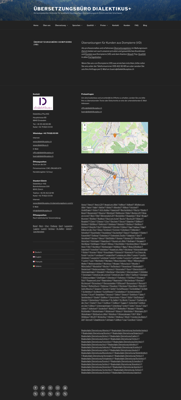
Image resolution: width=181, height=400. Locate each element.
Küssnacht (129, 252)
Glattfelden (110, 238)
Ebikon (124, 227)
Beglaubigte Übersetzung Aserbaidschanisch (130, 330)
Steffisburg (138, 297)
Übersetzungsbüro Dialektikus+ (82, 9)
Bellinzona (120, 213)
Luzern (44, 229)
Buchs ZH (131, 218)
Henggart (140, 241)
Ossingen (144, 275)
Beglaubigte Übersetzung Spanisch (127, 367)
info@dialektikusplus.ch (42, 210)
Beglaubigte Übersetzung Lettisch (95, 350)
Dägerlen (130, 221)
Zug (124, 320)
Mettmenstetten (95, 263)
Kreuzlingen (109, 252)
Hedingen (131, 241)
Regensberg (107, 280)
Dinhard (84, 227)
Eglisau (136, 227)
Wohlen (111, 317)
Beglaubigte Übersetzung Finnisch (124, 339)
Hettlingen (95, 244)
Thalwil (93, 303)
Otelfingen (101, 277)
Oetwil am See (118, 275)
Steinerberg (94, 300)
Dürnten (116, 227)
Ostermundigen (89, 277)
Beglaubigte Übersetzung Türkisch (128, 370)
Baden (143, 210)
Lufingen (136, 258)
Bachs (136, 210)
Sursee (132, 300)
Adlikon (122, 204)
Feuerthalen (95, 232)
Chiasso (100, 221)
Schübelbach (120, 291)
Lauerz (135, 255)
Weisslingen (86, 314)
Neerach (110, 269)
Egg (130, 227)
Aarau (83, 204)
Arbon (95, 210)
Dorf (99, 227)
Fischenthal (117, 232)
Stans (123, 297)
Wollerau (119, 317)
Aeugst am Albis (110, 204)
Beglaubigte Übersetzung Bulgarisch (127, 333)
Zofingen (110, 320)
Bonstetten (120, 216)
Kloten (85, 252)
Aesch (90, 204)
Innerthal (94, 249)
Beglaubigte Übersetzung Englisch (124, 336)
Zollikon (118, 320)
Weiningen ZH (140, 311)
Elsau (100, 230)
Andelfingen (86, 210)
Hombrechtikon (132, 244)
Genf (61, 226)
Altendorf (117, 207)
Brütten (93, 218)
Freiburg (54, 226)
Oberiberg (110, 272)
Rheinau (139, 280)
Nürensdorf (120, 269)
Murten (106, 266)
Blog (145, 25)
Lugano (36, 229)
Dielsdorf (121, 224)
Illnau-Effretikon (135, 247)
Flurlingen (135, 232)
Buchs (122, 218)
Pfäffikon (131, 277)
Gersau (94, 238)
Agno (89, 207)
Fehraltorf (85, 232)
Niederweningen (98, 269)
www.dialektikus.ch (40, 145)
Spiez (141, 294)
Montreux (107, 263)
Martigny (108, 260)
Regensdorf (118, 280)
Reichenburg (129, 280)
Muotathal (97, 266)
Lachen (91, 255)
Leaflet (131, 152)
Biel (97, 216)
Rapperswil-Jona (93, 280)
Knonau (93, 252)
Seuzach (109, 294)
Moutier (135, 263)
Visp (144, 306)
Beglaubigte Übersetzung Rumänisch (130, 358)
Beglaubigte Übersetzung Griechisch (128, 342)
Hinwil (103, 244)
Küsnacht (119, 252)
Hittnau (111, 244)
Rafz (83, 280)
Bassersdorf (92, 213)
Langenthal (110, 255)
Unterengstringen (104, 306)
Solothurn (134, 294)
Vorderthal (103, 308)
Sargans (98, 289)
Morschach (125, 263)
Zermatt (89, 320)
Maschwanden (120, 260)
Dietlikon (138, 224)
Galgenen (131, 235)
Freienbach (104, 235)
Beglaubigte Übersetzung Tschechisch (96, 370)
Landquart (100, 255)
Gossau (120, 238)
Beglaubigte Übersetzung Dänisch (95, 336)
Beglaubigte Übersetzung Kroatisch (126, 347)
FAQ (136, 25)
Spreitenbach (86, 297)
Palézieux (122, 277)
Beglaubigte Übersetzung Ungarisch (126, 372)
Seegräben (100, 294)
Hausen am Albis (119, 241)
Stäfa (130, 297)
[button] (115, 135)
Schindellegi (135, 289)
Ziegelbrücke (99, 320)
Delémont (103, 224)
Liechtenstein (38, 231)
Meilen (84, 263)
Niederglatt (137, 266)
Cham (92, 221)
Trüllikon (115, 303)
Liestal (112, 258)
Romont (142, 283)
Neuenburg (126, 266)
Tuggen (124, 303)
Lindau (119, 258)
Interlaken (104, 249)
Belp (128, 213)
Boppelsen (130, 216)
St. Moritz (124, 300)
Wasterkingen (98, 311)
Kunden (127, 25)
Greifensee (139, 238)
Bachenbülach (126, 210)
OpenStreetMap (142, 152)
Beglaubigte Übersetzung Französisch (96, 342)
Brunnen (84, 218)
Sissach (125, 294)
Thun (99, 303)
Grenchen (85, 241)
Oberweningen (133, 272)
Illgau (125, 247)
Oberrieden (120, 272)
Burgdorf (84, 221)
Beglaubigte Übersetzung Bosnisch (97, 333)
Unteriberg (116, 306)
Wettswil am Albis (100, 314)
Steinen (84, 300)
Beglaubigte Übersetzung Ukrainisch (96, 372)
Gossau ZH (128, 238)
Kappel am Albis (116, 249)
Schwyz (51, 229)
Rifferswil (121, 283)
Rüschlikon (132, 286)
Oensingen (87, 275)
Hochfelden (120, 244)
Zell (82, 320)
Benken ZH (136, 213)
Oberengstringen (88, 272)
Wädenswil (109, 311)
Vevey (138, 306)
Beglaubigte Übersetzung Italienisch (95, 347)
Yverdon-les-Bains (138, 317)
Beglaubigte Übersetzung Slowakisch (126, 364)
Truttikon (106, 303)
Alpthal (101, 207)
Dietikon (129, 224)
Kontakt (115, 25)
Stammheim (114, 297)
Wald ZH (112, 308)
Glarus (101, 238)
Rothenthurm (94, 286)
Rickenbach (97, 283)
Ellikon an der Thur (88, 230)
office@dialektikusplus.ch (43, 152)
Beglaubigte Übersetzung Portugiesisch (97, 358)
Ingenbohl (85, 249)
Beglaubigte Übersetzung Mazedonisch (97, 353)
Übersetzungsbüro (122, 48)
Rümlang (123, 286)
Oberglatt (100, 272)
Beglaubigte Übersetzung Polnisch (128, 356)
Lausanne (68, 226)
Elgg (143, 227)
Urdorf (125, 306)
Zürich (84, 51)
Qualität (91, 25)
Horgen (144, 244)
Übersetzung (61, 25)
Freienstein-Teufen (118, 235)
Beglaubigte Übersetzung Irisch (93, 344)
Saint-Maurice (87, 289)
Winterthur (102, 317)
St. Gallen (60, 229)
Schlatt (144, 289)
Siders (117, 294)
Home (35, 25)
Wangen (131, 308)
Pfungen (140, 277)
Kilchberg (128, 249)
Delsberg (112, 224)
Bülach (139, 218)
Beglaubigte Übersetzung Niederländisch (131, 353)
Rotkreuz (104, 286)
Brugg (144, 216)
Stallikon (104, 297)
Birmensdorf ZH (107, 216)
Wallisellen (121, 308)
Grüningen (95, 241)
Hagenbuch (105, 241)
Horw (83, 247)
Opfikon (135, 275)
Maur (130, 260)
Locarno (127, 258)
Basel (35, 226)
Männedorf (138, 260)
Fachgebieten (94, 57)
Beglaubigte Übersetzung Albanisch (95, 330)
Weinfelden (128, 311)
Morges (116, 263)
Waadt (130, 54)
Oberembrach (138, 269)
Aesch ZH (99, 204)
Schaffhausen (122, 289)
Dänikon (84, 224)
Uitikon (92, 306)
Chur (47, 226)
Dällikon (139, 221)
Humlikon (96, 247)
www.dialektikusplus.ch (42, 141)
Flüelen (143, 232)
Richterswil (85, 283)
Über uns (46, 25)
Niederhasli (85, 269)
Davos (122, 221)
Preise (104, 25)
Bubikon (101, 218)
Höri (89, 247)
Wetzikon (113, 314)
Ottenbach (111, 277)
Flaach (126, 232)
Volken (84, 308)
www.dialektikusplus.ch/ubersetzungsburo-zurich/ (53, 203)
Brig (138, 216)
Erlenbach (125, 230)
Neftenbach (115, 266)
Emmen (116, 230)
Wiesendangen (124, 314)
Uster (132, 306)
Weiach (119, 311)
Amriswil (133, 207)
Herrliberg (85, 244)
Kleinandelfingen (141, 249)
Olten (128, 275)
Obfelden (144, 272)
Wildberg (85, 317)
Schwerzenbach (134, 291)
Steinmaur (104, 300)
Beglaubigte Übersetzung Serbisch (95, 364)
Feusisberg (106, 232)
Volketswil (93, 308)
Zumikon (131, 320)
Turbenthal (133, 303)
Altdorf (109, 207)
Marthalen (99, 260)
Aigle (95, 207)
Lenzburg (104, 258)
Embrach (107, 230)
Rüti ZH (142, 286)
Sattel (112, 289)
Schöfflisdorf (108, 291)
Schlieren (97, 291)
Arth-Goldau (104, 210)
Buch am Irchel (112, 218)
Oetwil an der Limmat (101, 275)
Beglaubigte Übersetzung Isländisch (122, 344)
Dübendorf (107, 227)
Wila (138, 314)
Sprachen (77, 25)
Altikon (125, 207)
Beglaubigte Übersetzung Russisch (95, 361)
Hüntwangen (107, 247)
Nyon (129, 269)
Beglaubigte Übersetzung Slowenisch (96, 367)
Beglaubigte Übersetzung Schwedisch (126, 361)
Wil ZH (93, 317)
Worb (127, 317)
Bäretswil (110, 213)
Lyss (92, 260)
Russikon (114, 286)
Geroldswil (85, 238)
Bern (41, 226)
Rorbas (84, 286)
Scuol (91, 294)
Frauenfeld (85, 235)
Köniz (100, 252)
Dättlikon (93, 224)
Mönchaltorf (86, 266)
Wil (133, 314)
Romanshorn (132, 283)
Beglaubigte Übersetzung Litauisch (124, 350)
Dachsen (114, 221)
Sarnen (106, 289)
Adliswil (130, 204)
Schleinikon (87, 291)
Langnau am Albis (124, 255)
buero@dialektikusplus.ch (43, 156)
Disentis (92, 227)
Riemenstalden (109, 283)
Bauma (102, 213)
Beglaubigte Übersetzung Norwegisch (98, 356)
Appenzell (115, 210)
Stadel (96, 297)
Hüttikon (117, 247)
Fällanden (135, 230)
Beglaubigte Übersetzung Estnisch (95, 339)
